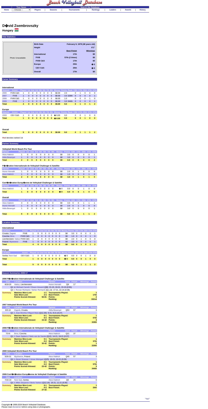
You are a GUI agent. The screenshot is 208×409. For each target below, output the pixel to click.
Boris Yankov (36, 383)
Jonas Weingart (36, 359)
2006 (4, 93)
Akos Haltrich (8, 154)
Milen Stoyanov (22, 383)
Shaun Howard (37, 287)
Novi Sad (13, 256)
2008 (4, 98)
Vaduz (17, 239)
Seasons (53, 10)
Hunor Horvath (8, 171)
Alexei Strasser (22, 359)
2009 (4, 101)
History (143, 10)
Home (6, 10)
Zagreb (13, 233)
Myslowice (13, 242)
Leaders (112, 10)
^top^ (147, 399)
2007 (4, 96)
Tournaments (74, 10)
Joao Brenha (21, 313)
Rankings (96, 10)
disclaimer (16, 407)
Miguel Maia (33, 313)
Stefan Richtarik (38, 290)
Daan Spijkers (22, 336)
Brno (12, 236)
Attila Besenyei (8, 157)
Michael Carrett (22, 287)
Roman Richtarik (23, 290)
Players (38, 10)
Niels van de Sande (37, 336)
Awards (128, 10)
